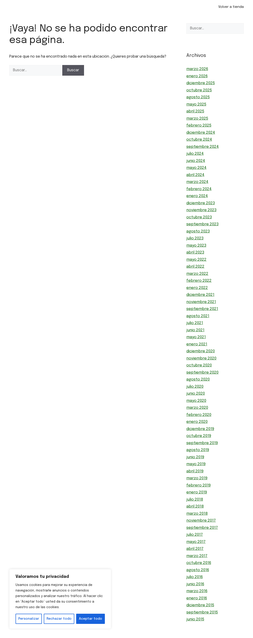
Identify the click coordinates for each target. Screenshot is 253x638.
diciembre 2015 (200, 605)
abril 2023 (195, 252)
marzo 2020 (197, 408)
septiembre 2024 (202, 147)
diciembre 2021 (200, 295)
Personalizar (28, 618)
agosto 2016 (197, 570)
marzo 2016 (196, 591)
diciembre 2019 (200, 429)
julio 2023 (194, 238)
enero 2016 (196, 598)
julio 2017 (194, 535)
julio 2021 (194, 323)
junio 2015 (195, 619)
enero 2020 (197, 422)
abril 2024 (195, 175)
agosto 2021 (197, 316)
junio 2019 (195, 457)
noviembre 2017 (201, 521)
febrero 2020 (198, 415)
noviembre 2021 (201, 302)
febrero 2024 (199, 189)
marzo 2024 (197, 182)
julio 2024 (195, 154)
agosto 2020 (198, 379)
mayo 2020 (196, 401)
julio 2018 (194, 500)
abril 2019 (194, 471)
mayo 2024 (196, 168)
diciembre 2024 (200, 133)
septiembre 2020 (202, 373)
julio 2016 (194, 577)
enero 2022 (197, 288)
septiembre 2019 (202, 443)
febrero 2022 (199, 281)
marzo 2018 (197, 514)
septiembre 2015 (202, 612)
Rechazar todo (59, 618)
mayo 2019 (196, 464)
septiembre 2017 (202, 528)
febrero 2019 (198, 485)
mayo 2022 (196, 260)
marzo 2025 (197, 119)
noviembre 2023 (201, 210)
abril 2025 (195, 111)
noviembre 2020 (201, 358)
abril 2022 (195, 267)
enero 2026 (197, 76)
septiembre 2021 (202, 309)
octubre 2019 (198, 436)
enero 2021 (196, 344)
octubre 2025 (199, 90)
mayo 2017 (196, 542)
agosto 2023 (198, 231)
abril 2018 (195, 506)
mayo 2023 (196, 246)
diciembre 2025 (200, 83)
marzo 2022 (197, 274)
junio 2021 (195, 330)
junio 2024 (195, 161)
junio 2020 (195, 394)
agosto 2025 (198, 97)
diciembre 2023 (200, 203)
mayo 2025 (196, 104)
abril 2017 (194, 549)
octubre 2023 (199, 217)
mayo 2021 (196, 337)
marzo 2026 (197, 69)
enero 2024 (197, 196)
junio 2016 (195, 584)
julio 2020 (194, 387)
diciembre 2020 (200, 351)
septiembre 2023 (202, 224)
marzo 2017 (196, 556)
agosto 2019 (197, 450)
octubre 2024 (199, 140)
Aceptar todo (90, 618)
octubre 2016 (198, 563)
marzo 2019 (196, 478)
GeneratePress (152, 635)
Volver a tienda (231, 7)
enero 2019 (196, 492)
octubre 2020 (199, 365)
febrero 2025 (198, 125)
